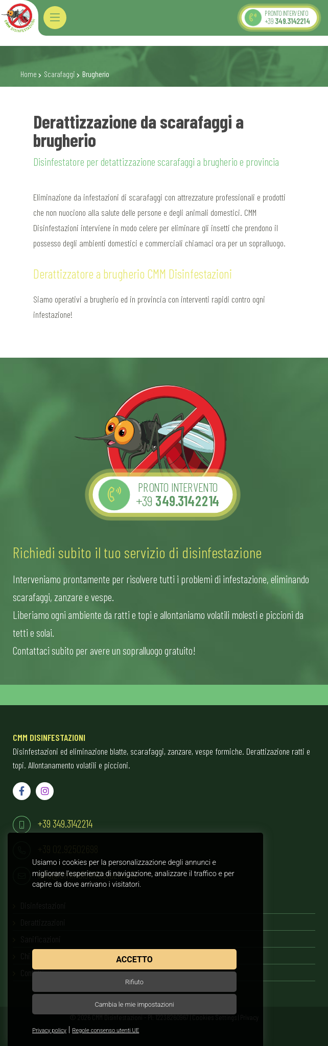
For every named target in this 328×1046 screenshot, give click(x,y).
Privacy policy (49, 1030)
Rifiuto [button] (134, 982)
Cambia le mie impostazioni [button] (134, 1004)
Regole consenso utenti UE (105, 1030)
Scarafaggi (59, 74)
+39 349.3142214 (65, 823)
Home (28, 74)
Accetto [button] (134, 959)
